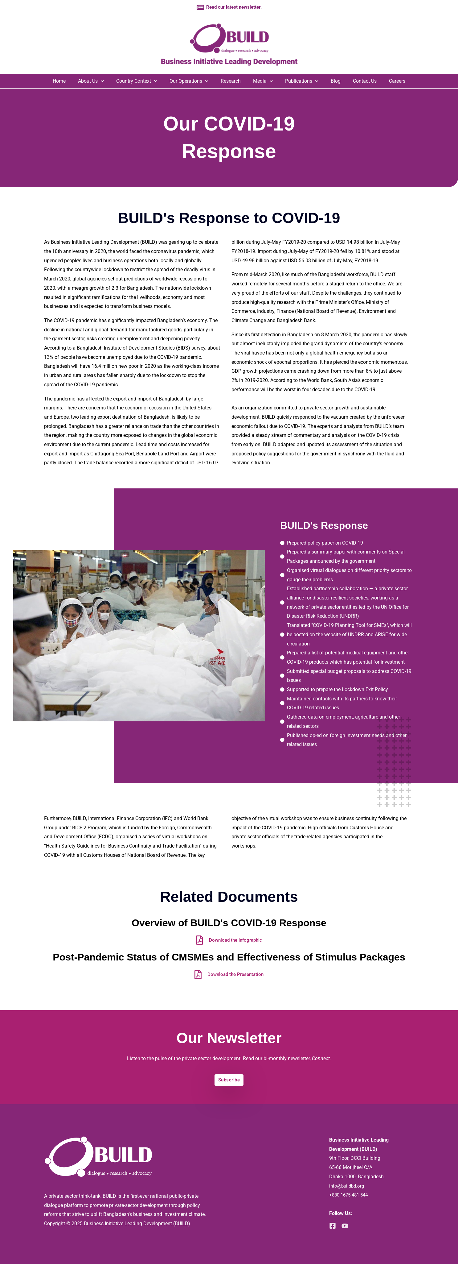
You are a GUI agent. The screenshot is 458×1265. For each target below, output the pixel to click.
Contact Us (365, 82)
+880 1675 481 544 (350, 1196)
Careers (397, 82)
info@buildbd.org (348, 1187)
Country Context (136, 81)
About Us (91, 81)
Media (263, 81)
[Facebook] (332, 1226)
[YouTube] (346, 1226)
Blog (336, 82)
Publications (301, 81)
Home (59, 82)
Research (231, 82)
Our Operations (189, 81)
